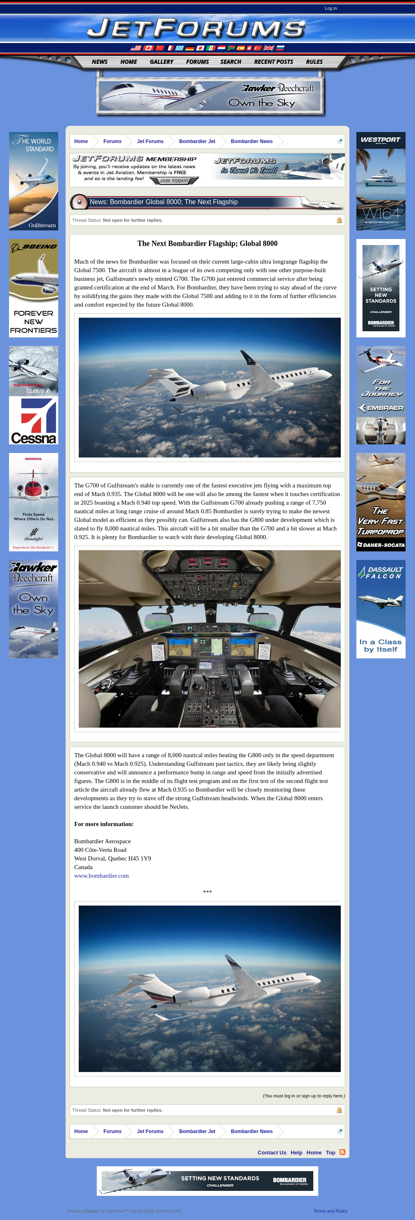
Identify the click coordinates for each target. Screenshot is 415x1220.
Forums (197, 62)
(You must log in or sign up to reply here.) (304, 1095)
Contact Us (272, 1152)
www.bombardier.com (101, 875)
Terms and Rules (330, 1211)
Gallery (161, 62)
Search (231, 62)
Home (129, 62)
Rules (314, 62)
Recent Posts (273, 62)
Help (297, 1152)
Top (330, 1152)
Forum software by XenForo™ (125, 1211)
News (100, 62)
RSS (342, 1152)
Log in (331, 8)
